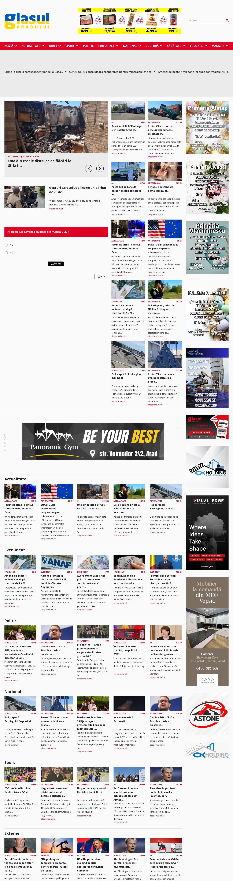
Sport (72, 46)
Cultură (154, 46)
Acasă (10, 46)
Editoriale (108, 46)
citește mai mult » (56, 209)
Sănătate (176, 46)
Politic (88, 46)
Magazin (220, 46)
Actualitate (33, 46)
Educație (198, 46)
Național (132, 46)
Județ (55, 46)
